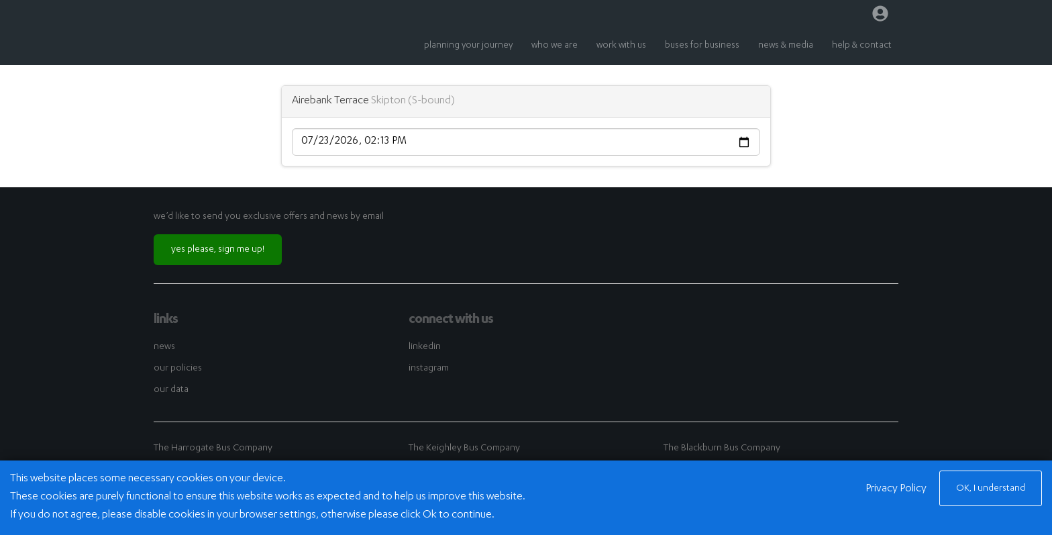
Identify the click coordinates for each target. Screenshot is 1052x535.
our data (171, 390)
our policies (178, 368)
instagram (429, 368)
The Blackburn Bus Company (722, 448)
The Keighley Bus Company (464, 448)
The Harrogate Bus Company (213, 448)
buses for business (702, 46)
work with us (621, 46)
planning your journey (468, 46)
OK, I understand (990, 488)
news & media (785, 46)
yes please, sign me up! (217, 249)
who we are (554, 46)
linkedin (425, 347)
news (164, 347)
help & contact (862, 46)
